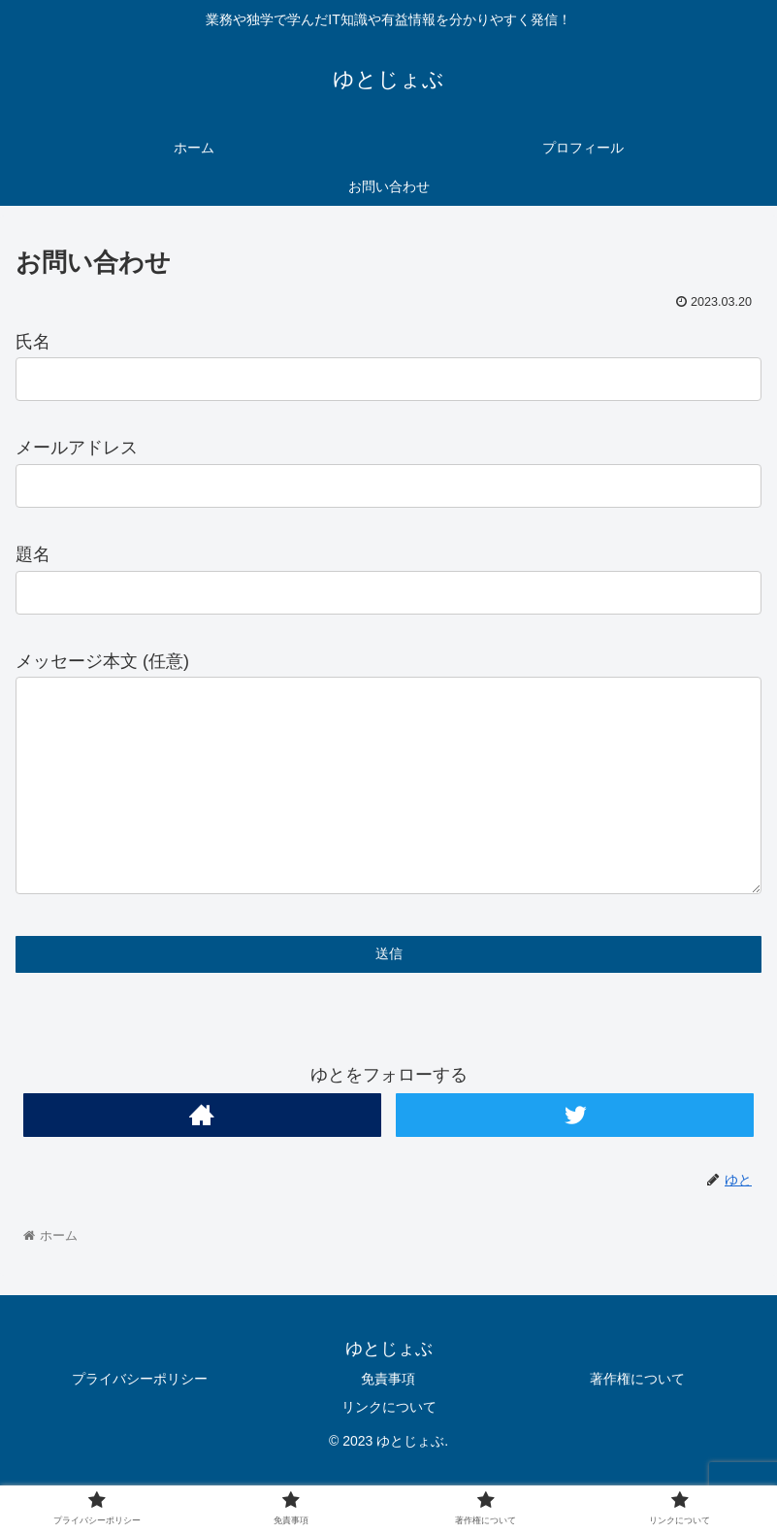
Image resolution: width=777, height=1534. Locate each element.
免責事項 (388, 1417)
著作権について (637, 1417)
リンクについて (389, 1445)
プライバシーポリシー (140, 1417)
